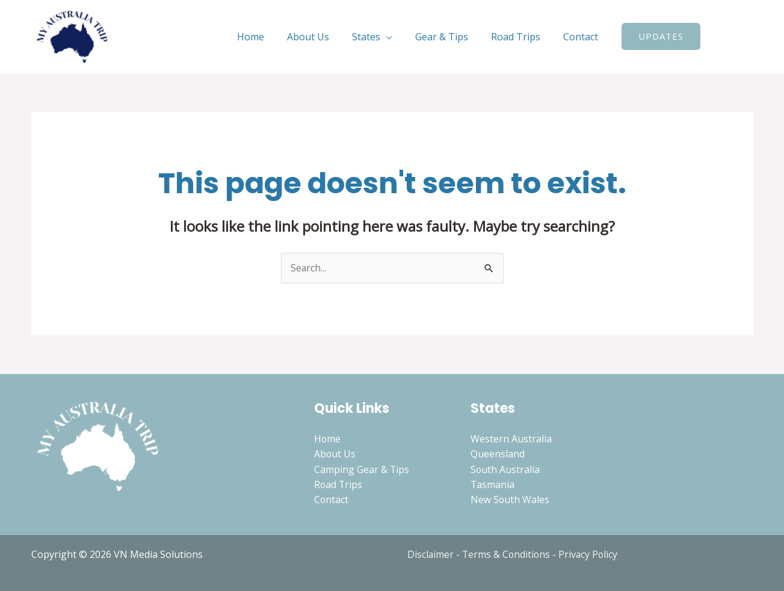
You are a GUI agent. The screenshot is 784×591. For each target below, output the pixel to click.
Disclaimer (430, 554)
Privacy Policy (591, 554)
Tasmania (493, 485)
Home (270, 36)
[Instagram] (747, 37)
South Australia (505, 469)
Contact (582, 36)
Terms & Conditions (507, 554)
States (379, 36)
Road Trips (521, 36)
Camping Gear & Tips (362, 469)
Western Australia (511, 438)
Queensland (498, 454)
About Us (324, 36)
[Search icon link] (717, 36)
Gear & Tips (450, 36)
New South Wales (510, 500)
